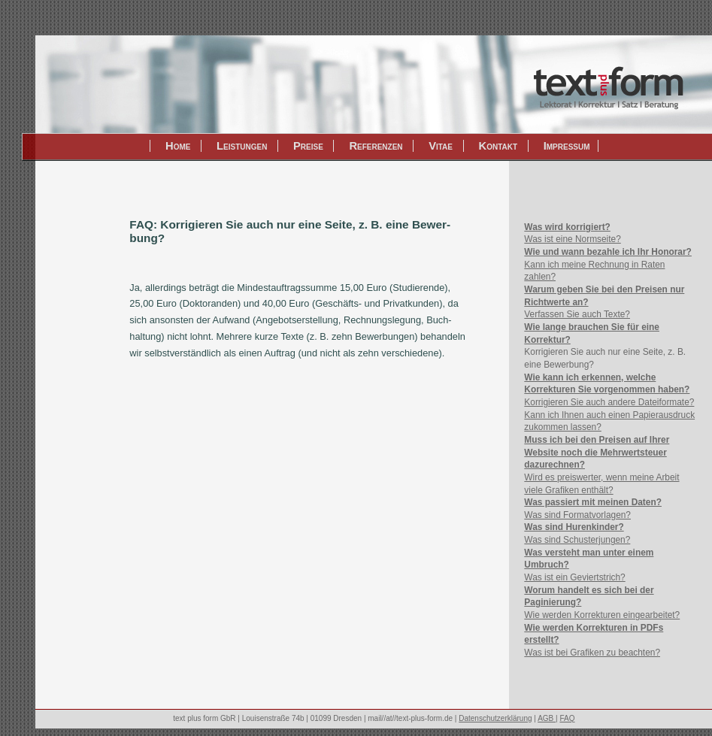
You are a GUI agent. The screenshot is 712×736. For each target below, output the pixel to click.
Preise (308, 146)
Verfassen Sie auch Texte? (577, 314)
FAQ (566, 718)
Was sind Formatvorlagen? (577, 515)
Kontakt (498, 146)
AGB (547, 718)
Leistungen (242, 146)
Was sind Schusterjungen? (577, 540)
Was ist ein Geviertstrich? (574, 577)
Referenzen (375, 146)
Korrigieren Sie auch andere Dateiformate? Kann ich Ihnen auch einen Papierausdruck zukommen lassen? (609, 414)
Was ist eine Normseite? (572, 239)
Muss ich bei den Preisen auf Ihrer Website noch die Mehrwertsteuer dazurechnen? (596, 452)
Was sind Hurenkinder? (573, 527)
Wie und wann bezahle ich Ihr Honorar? (608, 252)
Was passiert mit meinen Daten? (593, 502)
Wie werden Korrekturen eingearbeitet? (602, 615)
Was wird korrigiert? (567, 227)
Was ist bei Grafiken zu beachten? (592, 652)
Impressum (567, 146)
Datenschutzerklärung (495, 718)
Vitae (441, 146)
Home (177, 146)
